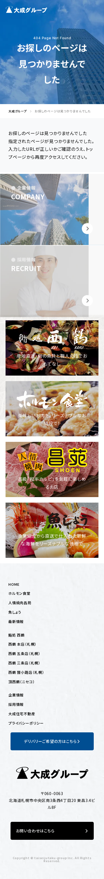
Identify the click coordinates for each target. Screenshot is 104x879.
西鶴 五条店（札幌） (24, 653)
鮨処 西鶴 (16, 635)
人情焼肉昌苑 (19, 602)
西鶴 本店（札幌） (22, 644)
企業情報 (16, 695)
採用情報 (16, 704)
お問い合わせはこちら (52, 830)
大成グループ (16, 111)
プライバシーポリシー (26, 723)
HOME (14, 584)
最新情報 (16, 621)
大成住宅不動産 (21, 713)
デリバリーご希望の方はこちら (52, 741)
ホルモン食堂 (19, 593)
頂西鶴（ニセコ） (21, 681)
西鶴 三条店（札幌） (24, 663)
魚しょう (14, 612)
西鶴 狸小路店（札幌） (26, 672)
